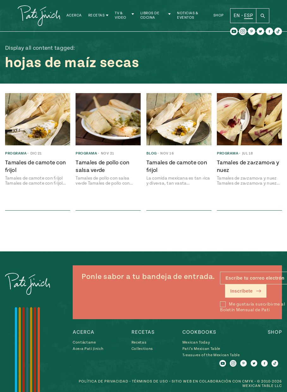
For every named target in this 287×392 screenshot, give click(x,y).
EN (237, 15)
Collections (142, 349)
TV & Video (120, 15)
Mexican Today (196, 342)
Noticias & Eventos (187, 15)
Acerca (74, 16)
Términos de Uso (150, 381)
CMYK (247, 381)
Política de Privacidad (103, 381)
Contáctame (84, 342)
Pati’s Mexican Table (201, 349)
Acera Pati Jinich (88, 349)
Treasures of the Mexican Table (211, 355)
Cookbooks (199, 332)
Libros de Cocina (150, 15)
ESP (248, 15)
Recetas (96, 16)
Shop (218, 16)
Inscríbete (245, 291)
